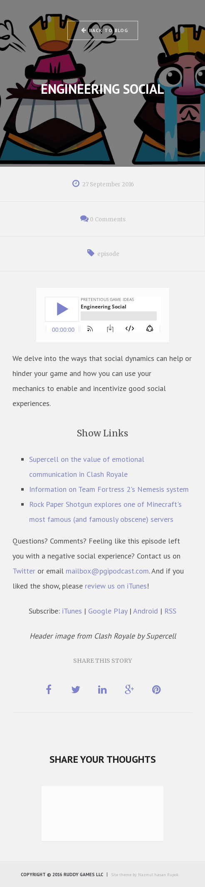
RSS (170, 611)
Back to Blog (104, 30)
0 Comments (108, 219)
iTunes (72, 611)
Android (145, 611)
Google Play (107, 611)
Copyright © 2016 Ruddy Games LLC (62, 874)
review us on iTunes (116, 586)
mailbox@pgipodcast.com (107, 571)
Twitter (23, 571)
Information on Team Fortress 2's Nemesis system (109, 489)
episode (108, 254)
